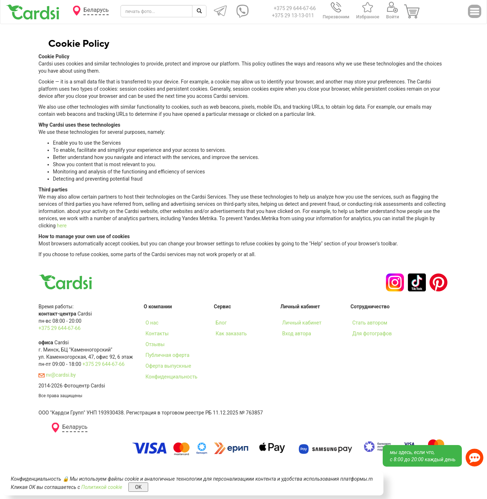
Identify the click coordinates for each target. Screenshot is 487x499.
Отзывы (155, 344)
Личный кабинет (302, 323)
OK (138, 487)
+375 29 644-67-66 (295, 8)
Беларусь (96, 9)
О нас (152, 323)
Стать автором (369, 323)
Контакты (157, 333)
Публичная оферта (168, 355)
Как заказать (231, 333)
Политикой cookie (101, 487)
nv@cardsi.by (57, 375)
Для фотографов (372, 333)
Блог (221, 323)
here (62, 225)
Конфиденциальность (171, 377)
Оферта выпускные (168, 366)
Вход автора (296, 333)
